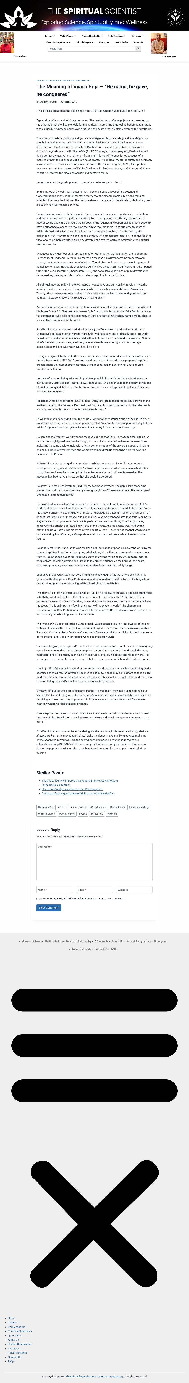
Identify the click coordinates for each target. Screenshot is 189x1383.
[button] (94, 1133)
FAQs (114, 949)
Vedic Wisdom (68, 36)
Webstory (116, 1376)
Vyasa (83, 814)
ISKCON (66, 81)
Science (50, 36)
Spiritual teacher (46, 814)
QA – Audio (102, 941)
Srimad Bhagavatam (85, 42)
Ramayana (104, 42)
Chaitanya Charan (48, 102)
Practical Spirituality (92, 36)
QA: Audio (138, 36)
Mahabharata (117, 807)
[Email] (94, 889)
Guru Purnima (98, 807)
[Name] (54, 889)
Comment (45, 846)
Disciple (62, 807)
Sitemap (103, 1376)
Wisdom (112, 814)
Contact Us (138, 42)
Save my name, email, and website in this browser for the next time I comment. (81, 898)
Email (82, 889)
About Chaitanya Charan (58, 42)
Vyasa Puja (97, 814)
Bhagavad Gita (46, 807)
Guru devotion (78, 807)
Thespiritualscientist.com (81, 1376)
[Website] (135, 889)
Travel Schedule (121, 42)
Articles (40, 81)
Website (123, 889)
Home (25, 941)
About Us (117, 941)
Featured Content (54, 81)
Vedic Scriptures (117, 36)
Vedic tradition (67, 814)
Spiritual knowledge (139, 807)
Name (42, 889)
